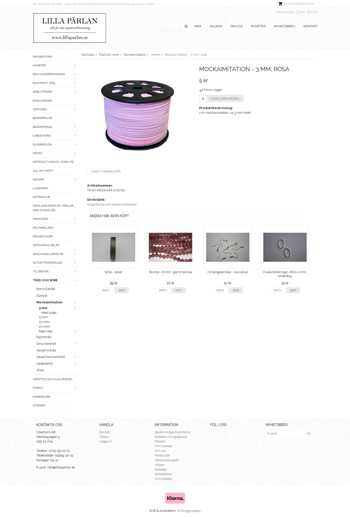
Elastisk (42, 295)
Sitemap (39, 405)
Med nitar (58, 331)
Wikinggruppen (189, 511)
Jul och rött (43, 170)
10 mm (44, 322)
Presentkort (43, 236)
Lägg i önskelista (106, 171)
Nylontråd (43, 337)
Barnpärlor (42, 118)
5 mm (43, 317)
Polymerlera (43, 228)
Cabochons (55, 135)
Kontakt (310, 26)
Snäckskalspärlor (55, 254)
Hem (197, 26)
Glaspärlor (55, 144)
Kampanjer (41, 397)
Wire (40, 370)
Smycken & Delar (46, 245)
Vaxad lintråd (46, 350)
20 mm (44, 326)
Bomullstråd (45, 289)
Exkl (314, 12)
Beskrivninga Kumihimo (172, 432)
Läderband (56, 363)
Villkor (215, 26)
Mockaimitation (56, 302)
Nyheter (258, 26)
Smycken (55, 109)
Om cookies (163, 446)
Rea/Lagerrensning (55, 74)
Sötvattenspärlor (55, 262)
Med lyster (49, 313)
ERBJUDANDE (42, 100)
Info (106, 290)
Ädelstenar (55, 91)
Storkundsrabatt (167, 460)
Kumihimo (40, 188)
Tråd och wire (55, 280)
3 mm (58, 308)
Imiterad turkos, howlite (53, 162)
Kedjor (55, 179)
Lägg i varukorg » (225, 98)
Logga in (105, 441)
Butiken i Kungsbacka (171, 437)
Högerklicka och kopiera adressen (112, 204)
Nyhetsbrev (284, 26)
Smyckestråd (56, 343)
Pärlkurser (162, 455)
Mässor (160, 441)
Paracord (55, 219)
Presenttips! (42, 56)
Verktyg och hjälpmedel (53, 379)
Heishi (55, 153)
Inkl (302, 12)
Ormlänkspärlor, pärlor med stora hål (55, 208)
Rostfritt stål (55, 83)
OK (308, 433)
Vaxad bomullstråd (56, 357)
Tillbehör (55, 271)
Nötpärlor (41, 197)
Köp (122, 290)
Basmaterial (55, 127)
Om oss (236, 26)
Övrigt (55, 388)
